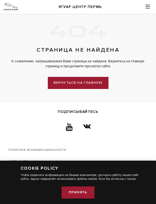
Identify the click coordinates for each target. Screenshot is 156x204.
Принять (78, 192)
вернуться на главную (78, 83)
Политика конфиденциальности (37, 150)
